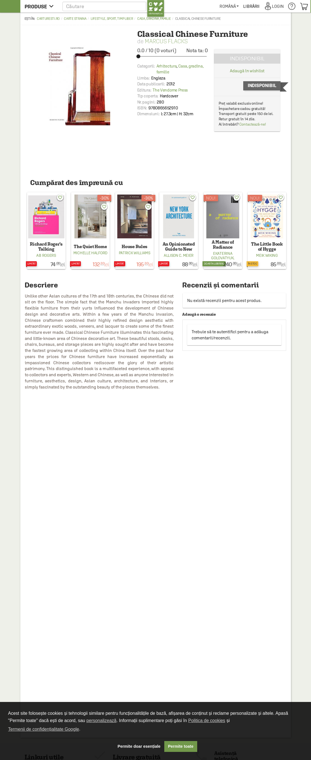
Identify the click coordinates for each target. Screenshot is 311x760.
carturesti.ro (48, 19)
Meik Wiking (267, 255)
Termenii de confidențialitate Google (43, 729)
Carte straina (75, 19)
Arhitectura (166, 66)
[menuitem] (229, 6)
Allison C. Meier (179, 255)
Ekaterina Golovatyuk (222, 255)
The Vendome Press (170, 90)
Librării (251, 6)
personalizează (101, 720)
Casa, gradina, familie (154, 19)
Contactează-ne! (252, 124)
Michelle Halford (90, 253)
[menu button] (40, 6)
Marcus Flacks (166, 41)
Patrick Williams (134, 253)
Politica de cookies (206, 720)
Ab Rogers (46, 255)
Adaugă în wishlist (247, 70)
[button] (113, 6)
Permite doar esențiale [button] (139, 746)
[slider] (172, 56)
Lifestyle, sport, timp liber (112, 19)
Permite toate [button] (180, 746)
